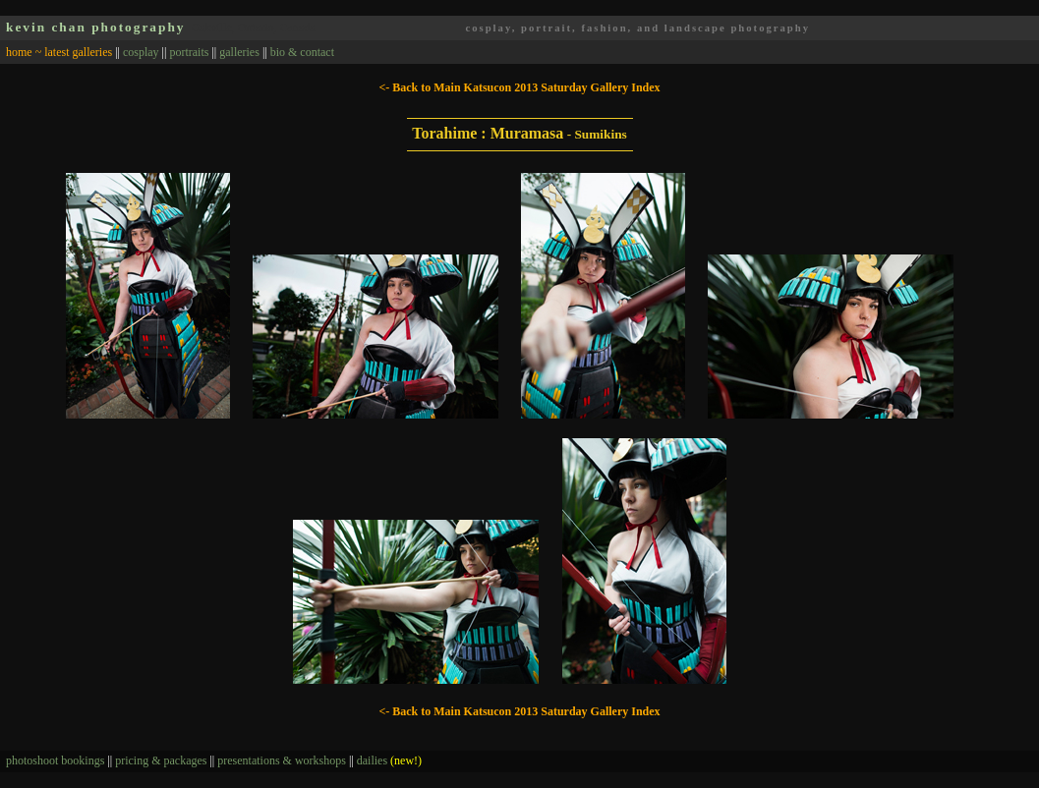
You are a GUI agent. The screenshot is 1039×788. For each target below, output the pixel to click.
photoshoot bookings (55, 760)
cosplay (141, 52)
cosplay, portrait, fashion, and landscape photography (637, 28)
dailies (389, 760)
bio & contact (302, 52)
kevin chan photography (96, 27)
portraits (188, 52)
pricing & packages (160, 760)
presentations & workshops (281, 760)
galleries (239, 52)
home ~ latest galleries (59, 52)
